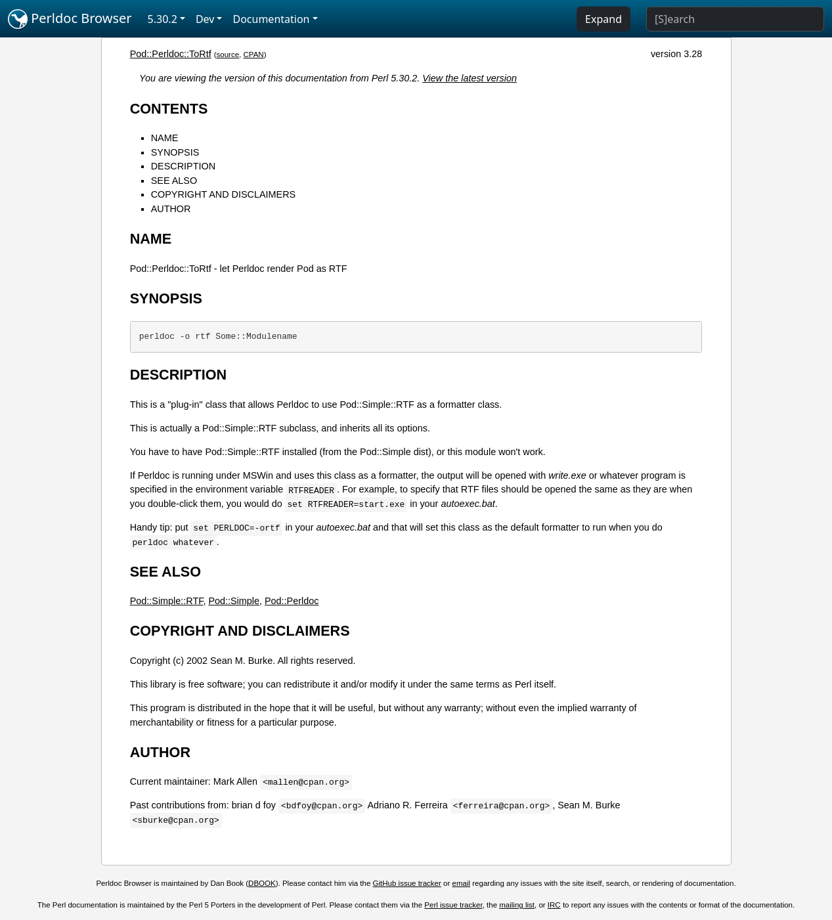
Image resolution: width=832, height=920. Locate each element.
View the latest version (469, 78)
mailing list (517, 905)
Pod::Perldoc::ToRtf (170, 54)
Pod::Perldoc (291, 601)
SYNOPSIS (175, 152)
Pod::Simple (233, 601)
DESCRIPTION (183, 166)
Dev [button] (205, 19)
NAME (165, 138)
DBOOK (262, 883)
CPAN (254, 54)
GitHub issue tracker (407, 883)
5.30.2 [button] (162, 19)
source (228, 54)
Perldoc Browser (70, 19)
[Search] (735, 19)
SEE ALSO (174, 180)
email (461, 883)
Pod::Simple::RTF (167, 601)
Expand (603, 19)
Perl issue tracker (453, 905)
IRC (554, 905)
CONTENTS (169, 108)
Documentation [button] (270, 19)
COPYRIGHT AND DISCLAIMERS (223, 194)
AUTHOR (171, 209)
